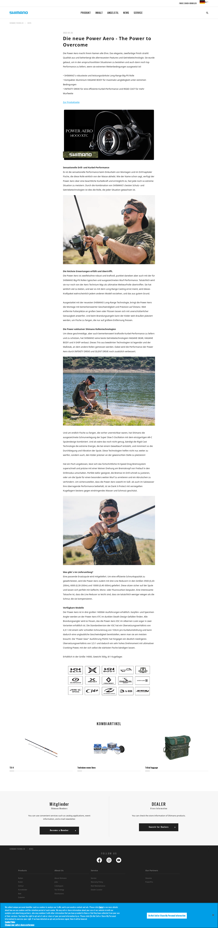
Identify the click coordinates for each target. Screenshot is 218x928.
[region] (109, 915)
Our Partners (151, 873)
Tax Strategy (59, 892)
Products (22, 873)
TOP (206, 25)
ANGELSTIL (113, 13)
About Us (58, 873)
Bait (19, 896)
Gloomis (148, 881)
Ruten (20, 884)
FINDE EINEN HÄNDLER (182, 3)
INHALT (99, 13)
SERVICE (138, 13)
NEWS (126, 13)
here (101, 907)
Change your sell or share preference (19, 924)
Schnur (21, 888)
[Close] (213, 915)
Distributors (59, 896)
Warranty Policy (97, 884)
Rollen (20, 881)
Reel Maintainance (98, 888)
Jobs (56, 884)
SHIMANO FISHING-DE (17, 23)
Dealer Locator (96, 892)
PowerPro (149, 884)
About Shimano (60, 881)
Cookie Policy (10, 921)
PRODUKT (86, 13)
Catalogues (58, 888)
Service (94, 873)
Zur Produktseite (71, 102)
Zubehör (21, 900)
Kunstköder (22, 892)
